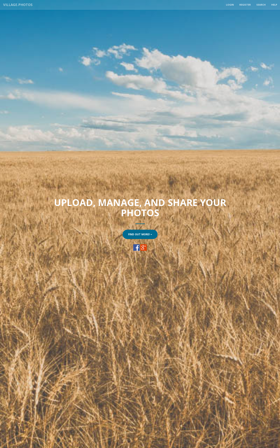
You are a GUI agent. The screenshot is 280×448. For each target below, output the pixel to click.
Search (261, 4)
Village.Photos (17, 4)
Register (245, 4)
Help (274, 4)
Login (230, 4)
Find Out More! (140, 234)
